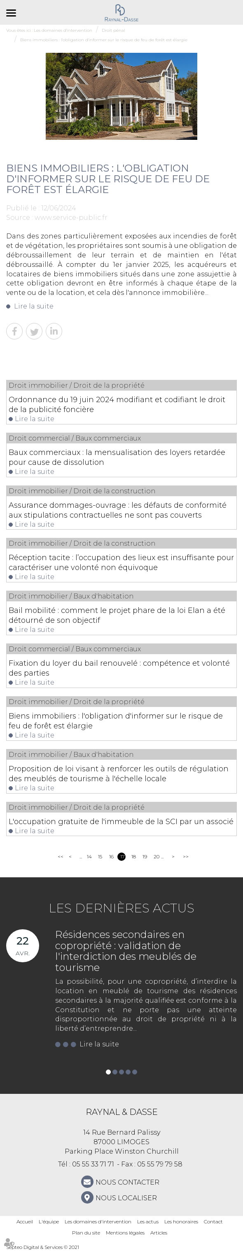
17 (122, 856)
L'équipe (49, 1221)
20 (156, 856)
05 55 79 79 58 (159, 1164)
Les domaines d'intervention (98, 1221)
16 (111, 856)
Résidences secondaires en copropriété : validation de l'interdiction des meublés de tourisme (125, 950)
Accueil (24, 1221)
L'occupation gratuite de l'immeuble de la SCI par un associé (121, 821)
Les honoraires (181, 1221)
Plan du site (86, 1233)
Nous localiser (126, 1198)
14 (89, 856)
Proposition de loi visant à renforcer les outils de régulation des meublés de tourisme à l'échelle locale (119, 773)
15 (100, 856)
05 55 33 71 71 (93, 1164)
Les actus (148, 1221)
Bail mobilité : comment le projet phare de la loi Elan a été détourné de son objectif (117, 615)
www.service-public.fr (71, 217)
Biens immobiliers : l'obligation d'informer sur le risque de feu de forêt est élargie (116, 720)
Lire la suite (34, 306)
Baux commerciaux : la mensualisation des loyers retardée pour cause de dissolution (117, 457)
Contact (213, 1221)
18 (133, 856)
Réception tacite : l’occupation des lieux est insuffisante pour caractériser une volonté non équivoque (121, 562)
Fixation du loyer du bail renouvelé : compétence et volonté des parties (119, 668)
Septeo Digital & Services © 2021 (42, 1247)
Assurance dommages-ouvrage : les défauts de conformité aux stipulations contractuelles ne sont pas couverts (118, 510)
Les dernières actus (121, 908)
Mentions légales (125, 1233)
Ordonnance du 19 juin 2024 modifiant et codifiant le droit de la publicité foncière (117, 404)
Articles (158, 1233)
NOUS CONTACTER (127, 1182)
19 (145, 856)
